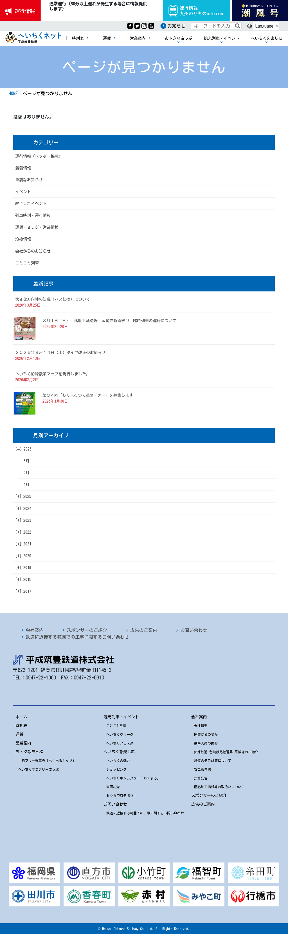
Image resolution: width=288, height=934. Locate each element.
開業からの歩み (206, 734)
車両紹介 (113, 786)
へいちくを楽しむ (119, 752)
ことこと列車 (27, 263)
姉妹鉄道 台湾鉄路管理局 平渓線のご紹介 (226, 752)
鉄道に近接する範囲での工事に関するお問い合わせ (77, 637)
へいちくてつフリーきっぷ (38, 769)
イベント (23, 192)
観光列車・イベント (121, 717)
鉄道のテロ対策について (212, 760)
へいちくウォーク (119, 734)
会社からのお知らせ (33, 251)
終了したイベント (31, 204)
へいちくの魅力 (118, 760)
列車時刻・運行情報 (33, 215)
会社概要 (201, 725)
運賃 (19, 734)
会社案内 (35, 630)
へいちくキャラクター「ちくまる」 (133, 778)
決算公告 (201, 778)
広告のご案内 (143, 630)
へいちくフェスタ (119, 743)
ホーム (21, 717)
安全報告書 (202, 769)
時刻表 (21, 726)
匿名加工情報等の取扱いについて (219, 786)
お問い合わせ (193, 630)
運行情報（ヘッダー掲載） (38, 156)
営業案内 (23, 743)
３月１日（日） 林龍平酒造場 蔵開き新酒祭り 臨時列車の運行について (109, 321)
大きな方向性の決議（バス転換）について (52, 299)
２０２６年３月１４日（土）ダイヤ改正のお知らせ (60, 353)
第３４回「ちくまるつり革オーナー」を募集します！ (89, 395)
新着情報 (23, 168)
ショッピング (116, 769)
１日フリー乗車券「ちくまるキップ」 (47, 760)
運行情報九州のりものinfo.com (196, 10)
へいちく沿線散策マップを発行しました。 (52, 374)
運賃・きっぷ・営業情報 (36, 227)
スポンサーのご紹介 (87, 630)
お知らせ (176, 26)
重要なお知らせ (29, 180)
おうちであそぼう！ (121, 795)
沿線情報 (23, 239)
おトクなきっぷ (29, 752)
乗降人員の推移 (206, 743)
